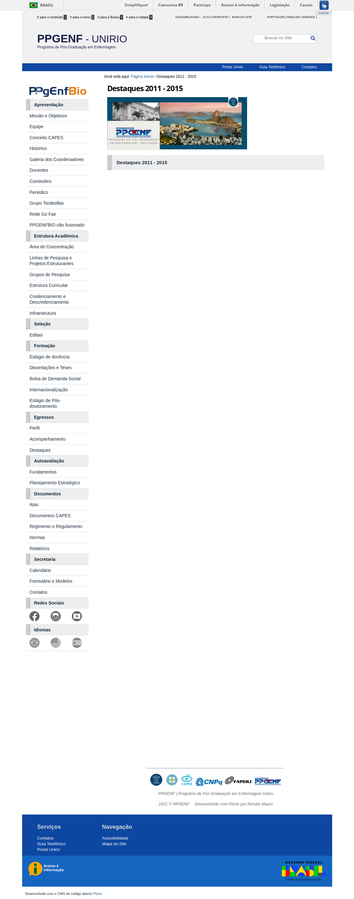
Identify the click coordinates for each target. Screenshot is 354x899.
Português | (277, 17)
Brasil (46, 5)
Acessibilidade (115, 838)
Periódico (38, 192)
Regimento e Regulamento (55, 526)
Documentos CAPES (50, 515)
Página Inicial (142, 76)
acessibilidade (187, 17)
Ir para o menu (82, 17)
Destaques (40, 450)
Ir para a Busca (110, 17)
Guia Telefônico (272, 67)
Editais (36, 335)
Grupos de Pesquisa (49, 274)
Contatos (309, 67)
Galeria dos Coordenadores (56, 159)
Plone (97, 894)
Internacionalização (48, 389)
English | (294, 17)
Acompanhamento (47, 439)
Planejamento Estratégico (54, 482)
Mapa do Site (242, 17)
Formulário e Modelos (50, 581)
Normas (37, 537)
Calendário (40, 570)
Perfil (34, 428)
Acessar (323, 13)
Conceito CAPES (46, 137)
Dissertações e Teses (50, 367)
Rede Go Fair (42, 214)
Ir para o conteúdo (52, 17)
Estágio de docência (49, 356)
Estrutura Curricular (48, 285)
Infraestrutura (42, 313)
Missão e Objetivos (48, 115)
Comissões (40, 181)
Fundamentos (43, 471)
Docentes (38, 170)
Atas (34, 504)
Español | (309, 17)
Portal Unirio (232, 67)
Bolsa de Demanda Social (54, 378)
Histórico (38, 148)
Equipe (36, 126)
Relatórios (39, 548)
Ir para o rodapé (139, 17)
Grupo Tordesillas (46, 203)
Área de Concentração (51, 246)
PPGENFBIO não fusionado (56, 224)
